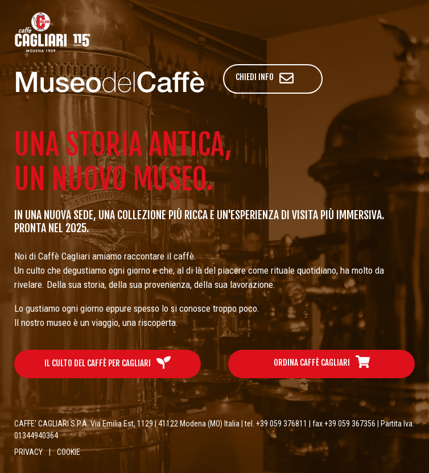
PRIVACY (28, 452)
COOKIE (68, 452)
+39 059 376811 (281, 423)
